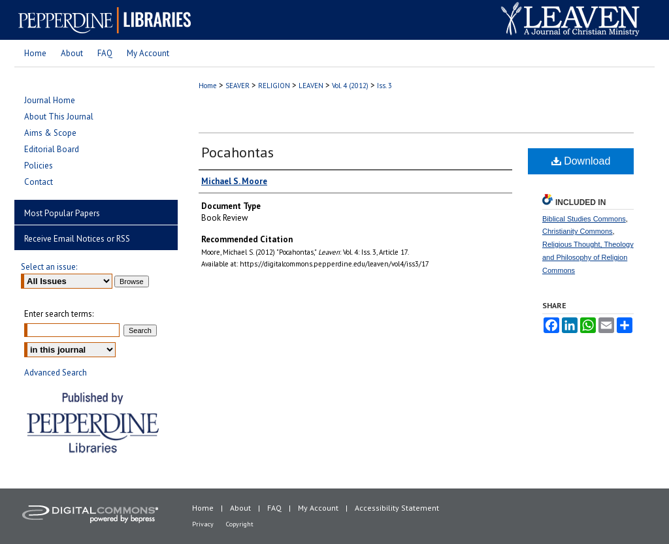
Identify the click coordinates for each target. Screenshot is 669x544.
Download (581, 161)
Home (208, 85)
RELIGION (274, 85)
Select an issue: (49, 266)
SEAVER (237, 85)
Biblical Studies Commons (584, 219)
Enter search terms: (58, 313)
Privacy (203, 524)
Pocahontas (237, 152)
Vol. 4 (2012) (350, 85)
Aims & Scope (50, 132)
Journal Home (49, 100)
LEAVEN (311, 85)
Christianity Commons (577, 231)
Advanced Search (55, 372)
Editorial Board (51, 149)
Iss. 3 (384, 85)
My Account (318, 508)
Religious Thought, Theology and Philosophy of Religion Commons (588, 257)
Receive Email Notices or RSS (77, 238)
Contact (38, 181)
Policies (38, 165)
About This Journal (58, 116)
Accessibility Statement (397, 508)
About (240, 508)
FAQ (274, 508)
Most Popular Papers (62, 213)
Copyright (239, 524)
